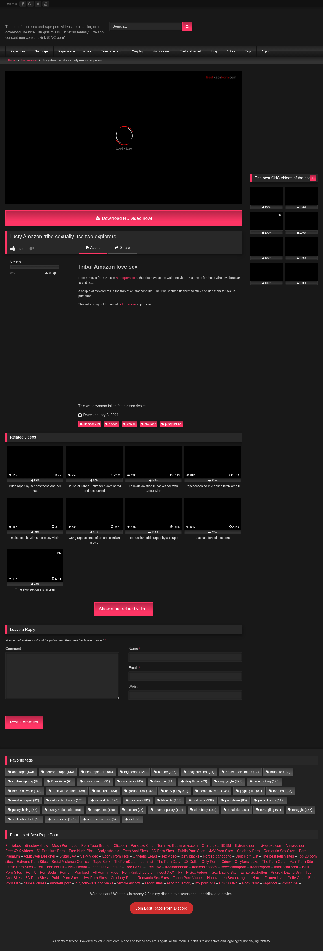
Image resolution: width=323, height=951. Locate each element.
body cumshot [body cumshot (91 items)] (201, 772)
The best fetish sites (278, 856)
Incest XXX (165, 872)
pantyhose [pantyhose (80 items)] (236, 800)
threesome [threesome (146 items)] (64, 819)
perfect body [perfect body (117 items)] (271, 800)
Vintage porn (296, 845)
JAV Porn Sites (221, 851)
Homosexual (161, 51)
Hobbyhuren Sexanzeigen (227, 878)
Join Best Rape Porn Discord (161, 908)
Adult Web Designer (39, 856)
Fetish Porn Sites (19, 867)
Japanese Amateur (106, 867)
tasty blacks (190, 856)
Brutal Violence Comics (70, 862)
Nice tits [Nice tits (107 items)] (171, 800)
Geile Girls (296, 878)
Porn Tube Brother (96, 845)
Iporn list (146, 862)
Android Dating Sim (286, 872)
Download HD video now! (124, 218)
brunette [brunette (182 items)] (280, 772)
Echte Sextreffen (253, 872)
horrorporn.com (126, 278)
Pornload (82, 872)
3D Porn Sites (163, 851)
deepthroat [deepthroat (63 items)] (196, 781)
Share (122, 248)
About (93, 248)
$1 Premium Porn (51, 851)
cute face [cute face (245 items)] (132, 781)
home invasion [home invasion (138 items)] (214, 791)
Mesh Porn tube (64, 845)
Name (134, 649)
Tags (248, 51)
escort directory (179, 883)
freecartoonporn (233, 867)
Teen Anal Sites (135, 851)
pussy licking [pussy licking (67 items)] (24, 810)
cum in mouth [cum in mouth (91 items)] (97, 781)
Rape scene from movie (75, 51)
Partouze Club (142, 845)
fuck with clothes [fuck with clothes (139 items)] (69, 791)
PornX (31, 872)
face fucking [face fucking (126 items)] (266, 781)
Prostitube (290, 883)
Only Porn (209, 862)
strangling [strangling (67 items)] (270, 810)
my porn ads (205, 883)
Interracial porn (286, 867)
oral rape (148, 424)
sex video (169, 856)
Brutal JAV (67, 856)
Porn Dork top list (50, 867)
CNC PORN (228, 883)
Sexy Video (89, 856)
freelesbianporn (204, 867)
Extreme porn (245, 845)
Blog (214, 51)
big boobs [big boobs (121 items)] (135, 772)
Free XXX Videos (19, 851)
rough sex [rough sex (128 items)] (103, 810)
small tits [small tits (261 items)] (238, 810)
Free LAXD (133, 867)
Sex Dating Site (224, 872)
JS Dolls (191, 862)
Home (12, 60)
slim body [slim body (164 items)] (205, 810)
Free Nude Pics (81, 851)
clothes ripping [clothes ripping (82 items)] (25, 781)
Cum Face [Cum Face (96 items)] (61, 781)
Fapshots (270, 883)
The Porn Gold (273, 862)
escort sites (154, 883)
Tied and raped (190, 51)
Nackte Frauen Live (268, 878)
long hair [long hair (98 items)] (282, 791)
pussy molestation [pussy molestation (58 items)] (64, 810)
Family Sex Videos (193, 872)
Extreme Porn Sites (32, 862)
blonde (111, 424)
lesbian (129, 424)
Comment (13, 649)
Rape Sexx (101, 862)
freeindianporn (176, 867)
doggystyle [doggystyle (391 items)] (230, 781)
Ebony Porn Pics (115, 856)
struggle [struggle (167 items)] (302, 810)
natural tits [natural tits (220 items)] (106, 800)
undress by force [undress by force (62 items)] (102, 819)
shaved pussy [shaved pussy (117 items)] (169, 810)
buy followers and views (94, 883)
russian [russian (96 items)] (135, 810)
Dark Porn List (247, 856)
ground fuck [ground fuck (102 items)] (141, 791)
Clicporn (120, 845)
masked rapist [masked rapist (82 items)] (25, 800)
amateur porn (60, 883)
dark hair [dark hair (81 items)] (164, 781)
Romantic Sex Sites (279, 851)
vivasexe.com (271, 845)
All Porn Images (105, 872)
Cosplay (137, 51)
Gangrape (41, 51)
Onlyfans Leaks (145, 856)
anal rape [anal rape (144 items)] (23, 772)
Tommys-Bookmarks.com (177, 845)
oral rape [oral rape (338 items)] (203, 800)
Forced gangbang (217, 856)
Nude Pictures (35, 883)
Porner (65, 872)
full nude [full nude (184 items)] (106, 791)
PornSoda (48, 872)
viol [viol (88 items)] (134, 819)
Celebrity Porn (248, 851)
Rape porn (17, 51)
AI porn (266, 51)
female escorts (129, 883)
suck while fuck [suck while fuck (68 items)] (26, 819)
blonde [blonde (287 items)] (167, 772)
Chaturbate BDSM (216, 845)
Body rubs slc (108, 851)
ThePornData (124, 862)
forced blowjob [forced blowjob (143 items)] (26, 791)
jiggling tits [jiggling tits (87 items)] (251, 791)
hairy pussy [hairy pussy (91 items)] (176, 791)
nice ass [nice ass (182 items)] (140, 800)
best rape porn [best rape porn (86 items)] (99, 772)
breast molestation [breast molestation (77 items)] (242, 772)
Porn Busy (250, 883)
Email (134, 668)
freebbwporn (260, 867)
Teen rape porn (111, 51)
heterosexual (127, 304)
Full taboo (13, 845)
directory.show (36, 845)
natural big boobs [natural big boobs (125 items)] (66, 800)
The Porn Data (168, 862)
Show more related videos (124, 608)
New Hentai (77, 867)
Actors (231, 51)
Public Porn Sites (191, 851)
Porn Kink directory (137, 872)
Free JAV (153, 867)
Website (135, 687)
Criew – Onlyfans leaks (239, 862)
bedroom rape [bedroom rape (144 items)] (60, 772)
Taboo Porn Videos (188, 878)
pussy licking (171, 424)
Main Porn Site (301, 862)
